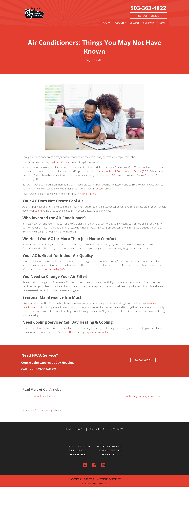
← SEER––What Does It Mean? (39, 396)
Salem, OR (40, 328)
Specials (135, 22)
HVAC (104, 22)
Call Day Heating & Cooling (88, 322)
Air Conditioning (43, 410)
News (162, 22)
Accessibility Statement (108, 479)
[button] (109, 22)
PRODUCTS (94, 429)
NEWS (120, 429)
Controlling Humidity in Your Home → (146, 396)
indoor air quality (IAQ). (53, 269)
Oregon (100, 188)
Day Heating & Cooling (57, 162)
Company (148, 22)
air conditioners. (87, 193)
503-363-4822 (148, 8)
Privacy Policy (75, 479)
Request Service (148, 15)
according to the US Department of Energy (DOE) (121, 171)
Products (119, 22)
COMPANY (109, 429)
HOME (68, 429)
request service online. (97, 332)
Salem (38, 210)
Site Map (89, 479)
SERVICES (80, 429)
